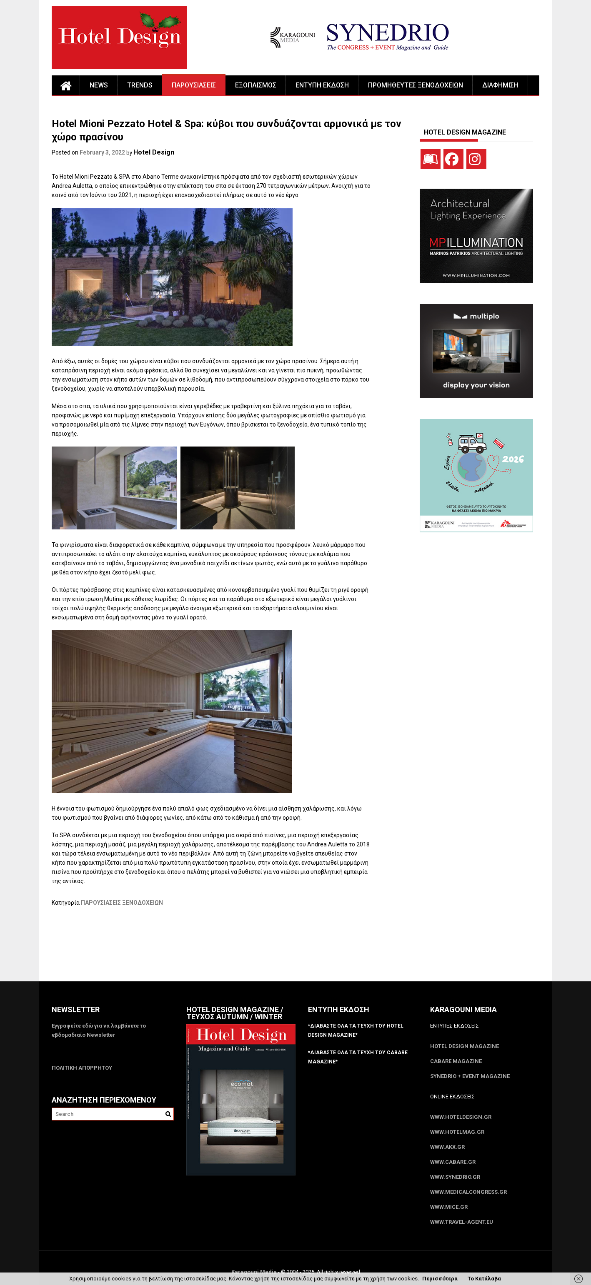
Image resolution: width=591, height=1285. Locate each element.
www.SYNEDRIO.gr (455, 1177)
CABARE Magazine (456, 1061)
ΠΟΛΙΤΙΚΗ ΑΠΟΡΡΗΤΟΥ (82, 1068)
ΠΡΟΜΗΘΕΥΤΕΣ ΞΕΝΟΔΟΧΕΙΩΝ (415, 85)
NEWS (99, 85)
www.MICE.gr (449, 1207)
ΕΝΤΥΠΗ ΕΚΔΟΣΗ (322, 85)
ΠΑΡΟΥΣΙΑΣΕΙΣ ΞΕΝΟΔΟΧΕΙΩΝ (122, 902)
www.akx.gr (447, 1147)
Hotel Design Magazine (464, 1046)
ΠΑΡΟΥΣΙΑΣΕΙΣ (194, 85)
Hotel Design (153, 152)
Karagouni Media (254, 1272)
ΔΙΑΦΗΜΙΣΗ (500, 85)
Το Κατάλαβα (484, 1278)
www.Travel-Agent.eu (461, 1222)
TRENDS (140, 85)
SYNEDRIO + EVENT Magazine (470, 1076)
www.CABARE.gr (453, 1162)
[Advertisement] (203, 949)
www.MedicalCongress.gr (468, 1192)
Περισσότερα (440, 1278)
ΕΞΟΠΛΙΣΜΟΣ (255, 85)
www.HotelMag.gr (457, 1132)
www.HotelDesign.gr (460, 1117)
